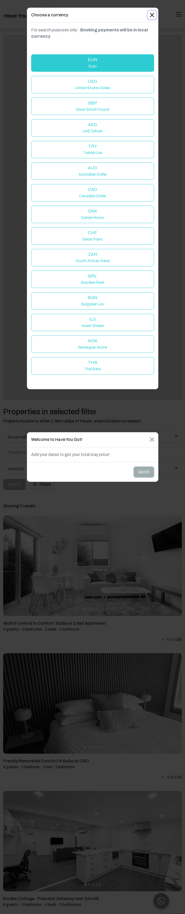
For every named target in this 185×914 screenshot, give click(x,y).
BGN (92, 300)
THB (92, 365)
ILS (93, 322)
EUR (92, 62)
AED (93, 127)
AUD (93, 171)
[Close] (152, 15)
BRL (92, 279)
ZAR (93, 257)
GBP (92, 106)
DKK (92, 214)
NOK (92, 344)
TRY (92, 149)
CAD (92, 192)
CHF (92, 235)
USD (92, 84)
